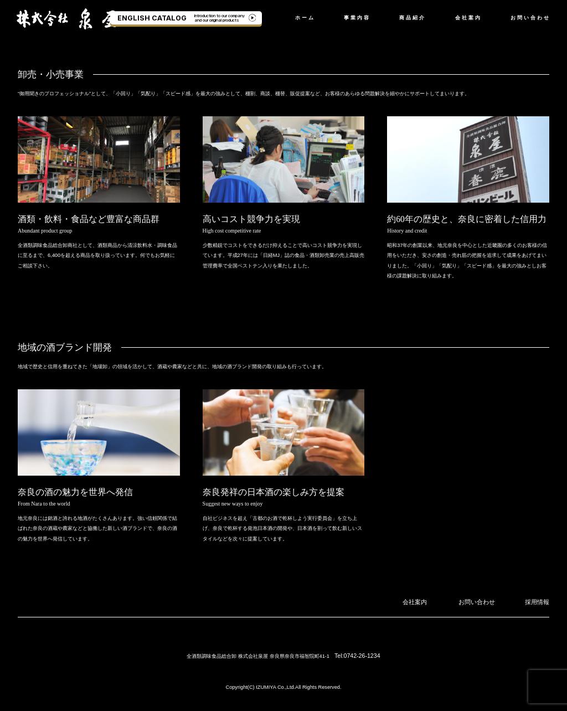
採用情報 (539, 601)
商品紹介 (412, 17)
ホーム (305, 17)
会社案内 (468, 17)
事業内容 (357, 17)
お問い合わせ (530, 17)
